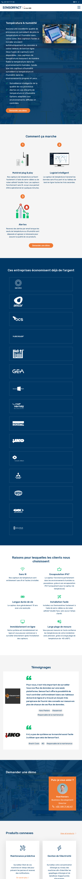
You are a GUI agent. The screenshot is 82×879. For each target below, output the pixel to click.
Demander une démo (18, 110)
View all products (68, 833)
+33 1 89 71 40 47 (62, 806)
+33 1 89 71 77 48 (8, 2)
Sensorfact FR (17, 7)
